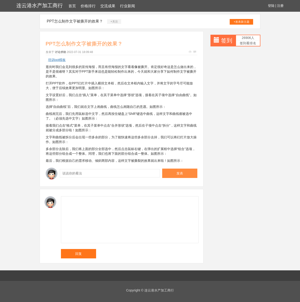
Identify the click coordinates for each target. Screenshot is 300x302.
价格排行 (88, 6)
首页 (72, 6)
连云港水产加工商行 (39, 5)
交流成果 (107, 6)
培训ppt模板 (57, 60)
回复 (78, 254)
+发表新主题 (241, 21)
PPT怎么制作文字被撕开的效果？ (75, 21)
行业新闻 (127, 6)
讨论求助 (60, 52)
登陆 (271, 6)
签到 (226, 40)
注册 (280, 6)
